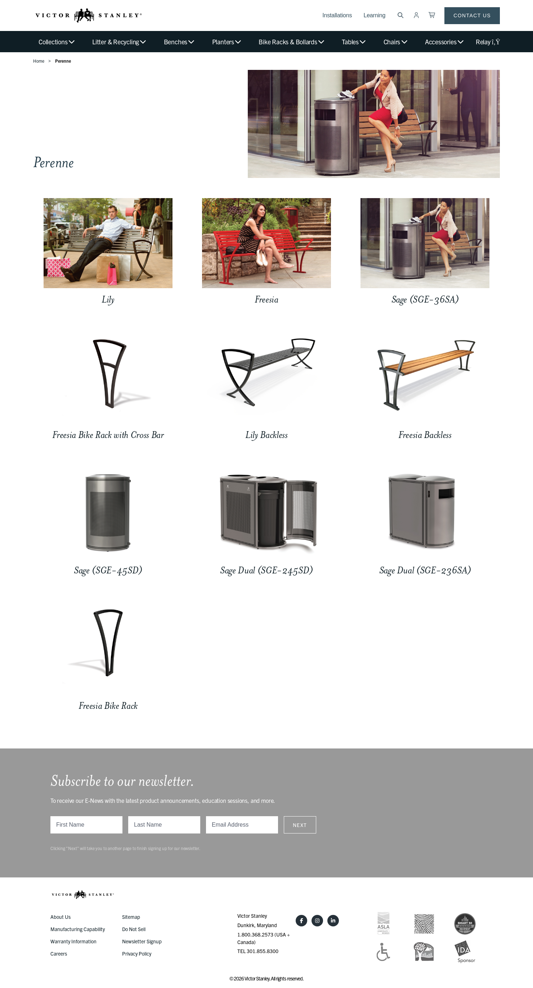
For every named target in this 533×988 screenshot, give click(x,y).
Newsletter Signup (142, 941)
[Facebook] (301, 920)
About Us (60, 916)
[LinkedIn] (333, 920)
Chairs (396, 41)
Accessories (445, 41)
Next (300, 825)
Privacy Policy (136, 953)
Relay (488, 41)
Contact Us (472, 15)
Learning (374, 15)
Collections (57, 41)
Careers (58, 953)
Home (38, 60)
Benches (180, 41)
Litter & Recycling (119, 41)
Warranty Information (73, 941)
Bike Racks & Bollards (292, 41)
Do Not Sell (133, 929)
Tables (354, 41)
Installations (337, 15)
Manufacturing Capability (77, 929)
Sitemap (131, 916)
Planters (227, 41)
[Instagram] (317, 920)
